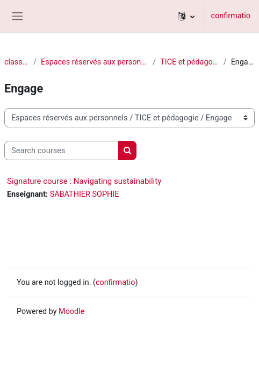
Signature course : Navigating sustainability (84, 181)
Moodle (71, 311)
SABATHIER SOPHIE (84, 194)
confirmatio (230, 15)
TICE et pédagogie (189, 62)
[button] (186, 16)
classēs (16, 62)
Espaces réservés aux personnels (94, 62)
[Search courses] (61, 150)
